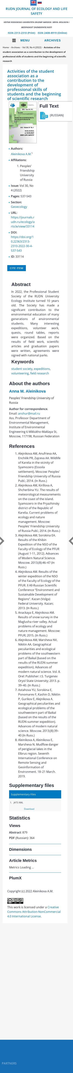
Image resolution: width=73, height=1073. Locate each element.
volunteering (20, 373)
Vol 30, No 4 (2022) (32, 47)
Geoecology (19, 207)
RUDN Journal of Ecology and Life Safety (36, 18)
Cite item (16, 268)
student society (21, 369)
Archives (52, 40)
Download (29, 808)
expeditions (42, 369)
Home (6, 47)
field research (39, 373)
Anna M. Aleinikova (27, 391)
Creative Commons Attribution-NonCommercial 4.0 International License (34, 911)
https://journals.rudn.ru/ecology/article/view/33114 (23, 221)
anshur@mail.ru (29, 413)
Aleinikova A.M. (21, 154)
